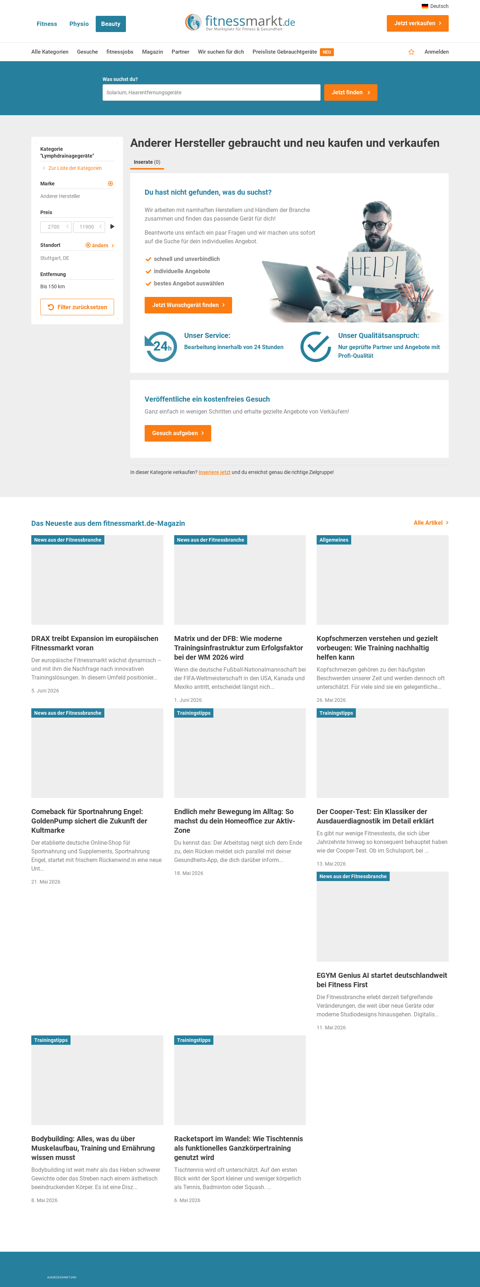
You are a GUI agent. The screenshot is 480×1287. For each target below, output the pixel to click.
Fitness (47, 23)
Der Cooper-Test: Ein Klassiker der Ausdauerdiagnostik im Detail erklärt (375, 816)
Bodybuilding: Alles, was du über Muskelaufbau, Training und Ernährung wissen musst (93, 1148)
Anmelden (437, 52)
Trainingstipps (193, 713)
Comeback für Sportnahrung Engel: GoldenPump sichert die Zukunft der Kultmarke (89, 821)
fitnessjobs (120, 52)
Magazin (152, 52)
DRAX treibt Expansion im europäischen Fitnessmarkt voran (94, 643)
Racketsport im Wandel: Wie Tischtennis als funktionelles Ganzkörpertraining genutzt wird (238, 1148)
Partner (180, 52)
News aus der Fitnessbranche (67, 540)
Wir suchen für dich (221, 52)
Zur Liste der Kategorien (71, 168)
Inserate (147, 162)
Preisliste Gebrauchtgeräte (293, 52)
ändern (100, 245)
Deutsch (435, 6)
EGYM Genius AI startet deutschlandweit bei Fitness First (382, 980)
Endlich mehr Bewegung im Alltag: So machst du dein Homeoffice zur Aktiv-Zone (234, 821)
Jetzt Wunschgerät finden (185, 305)
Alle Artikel (428, 522)
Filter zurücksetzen (77, 307)
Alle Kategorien (49, 52)
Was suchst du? (120, 79)
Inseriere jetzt (215, 472)
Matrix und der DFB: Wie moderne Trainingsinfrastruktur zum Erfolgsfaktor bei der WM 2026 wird (238, 647)
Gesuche (87, 52)
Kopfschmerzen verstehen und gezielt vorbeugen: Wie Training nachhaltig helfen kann (377, 647)
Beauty (111, 23)
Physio (79, 23)
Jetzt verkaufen (414, 23)
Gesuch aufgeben (175, 433)
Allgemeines (334, 540)
